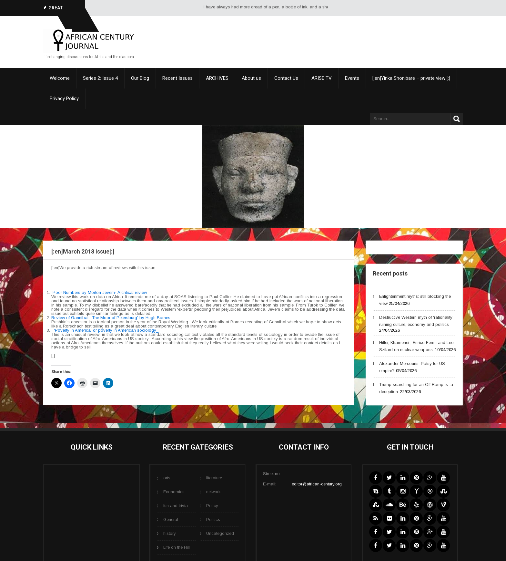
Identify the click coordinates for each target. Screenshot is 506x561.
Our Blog (140, 78)
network (213, 491)
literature (214, 477)
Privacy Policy (64, 98)
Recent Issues (177, 78)
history (169, 533)
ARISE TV (321, 78)
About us (251, 78)
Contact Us (286, 78)
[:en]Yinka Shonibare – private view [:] (411, 78)
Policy (212, 505)
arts (166, 477)
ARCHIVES (217, 78)
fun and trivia (175, 505)
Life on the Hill (176, 547)
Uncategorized (220, 533)
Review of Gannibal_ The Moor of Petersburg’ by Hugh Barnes (110, 317)
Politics (213, 519)
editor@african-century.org (317, 484)
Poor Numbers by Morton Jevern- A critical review (100, 292)
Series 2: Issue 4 (100, 78)
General (170, 519)
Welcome (60, 78)
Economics (174, 491)
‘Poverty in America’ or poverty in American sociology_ (107, 330)
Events (352, 78)
